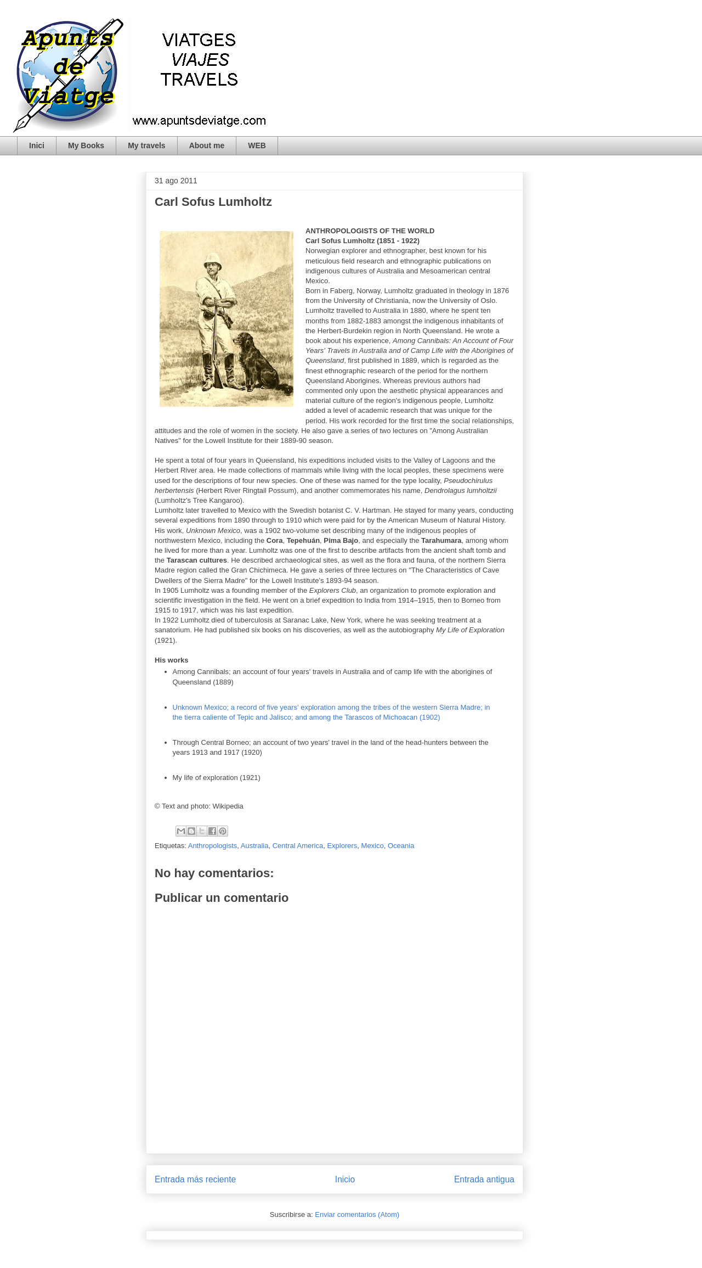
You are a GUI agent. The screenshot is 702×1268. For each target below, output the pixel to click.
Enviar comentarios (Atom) (357, 1214)
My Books (86, 145)
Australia (255, 845)
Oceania (401, 845)
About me (207, 145)
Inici (36, 145)
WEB (257, 145)
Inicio (345, 1179)
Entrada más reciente (195, 1179)
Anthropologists (212, 845)
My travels (146, 145)
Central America (298, 845)
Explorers (342, 845)
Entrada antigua (484, 1179)
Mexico (372, 845)
